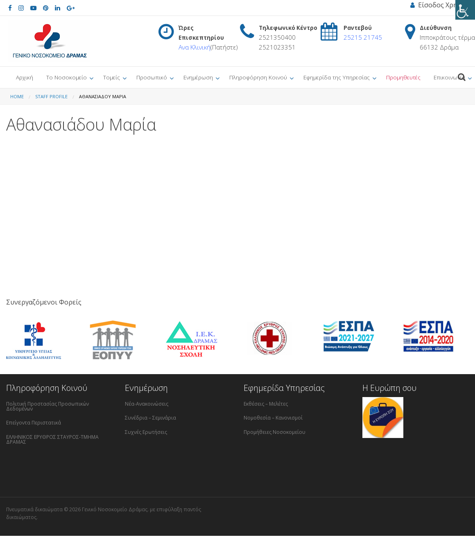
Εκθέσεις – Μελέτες (266, 403)
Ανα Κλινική (194, 47)
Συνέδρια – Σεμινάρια (150, 417)
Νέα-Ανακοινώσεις (146, 403)
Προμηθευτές (403, 77)
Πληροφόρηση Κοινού (258, 77)
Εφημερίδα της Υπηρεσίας (336, 77)
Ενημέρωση (198, 77)
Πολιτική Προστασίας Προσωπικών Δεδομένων (47, 406)
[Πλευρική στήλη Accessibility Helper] (465, 10)
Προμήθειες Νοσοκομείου (274, 432)
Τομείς (111, 77)
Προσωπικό (151, 77)
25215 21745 (363, 37)
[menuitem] (24, 77)
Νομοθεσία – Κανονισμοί (273, 417)
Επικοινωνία (449, 77)
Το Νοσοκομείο (66, 77)
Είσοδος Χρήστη (439, 4)
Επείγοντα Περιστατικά (33, 422)
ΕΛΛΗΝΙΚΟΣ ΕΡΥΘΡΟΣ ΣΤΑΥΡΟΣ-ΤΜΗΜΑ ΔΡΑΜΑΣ (52, 439)
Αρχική (24, 77)
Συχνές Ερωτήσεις (146, 432)
